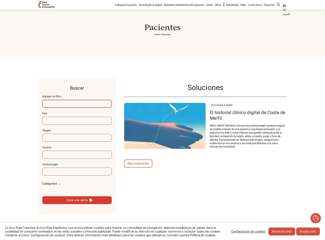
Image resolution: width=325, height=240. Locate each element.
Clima (218, 4)
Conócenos (255, 4)
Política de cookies (202, 235)
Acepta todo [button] (308, 231)
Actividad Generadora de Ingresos (184, 4)
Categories (51, 183)
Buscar (278, 4)
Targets (46, 130)
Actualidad (232, 4)
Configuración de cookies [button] (248, 231)
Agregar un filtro (51, 96)
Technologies (50, 164)
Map (243, 4)
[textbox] (77, 104)
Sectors (46, 147)
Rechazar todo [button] (282, 231)
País (44, 113)
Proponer (269, 4)
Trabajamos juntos (126, 4)
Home (157, 34)
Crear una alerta (77, 200)
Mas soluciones (138, 163)
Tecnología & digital (150, 4)
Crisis (209, 4)
